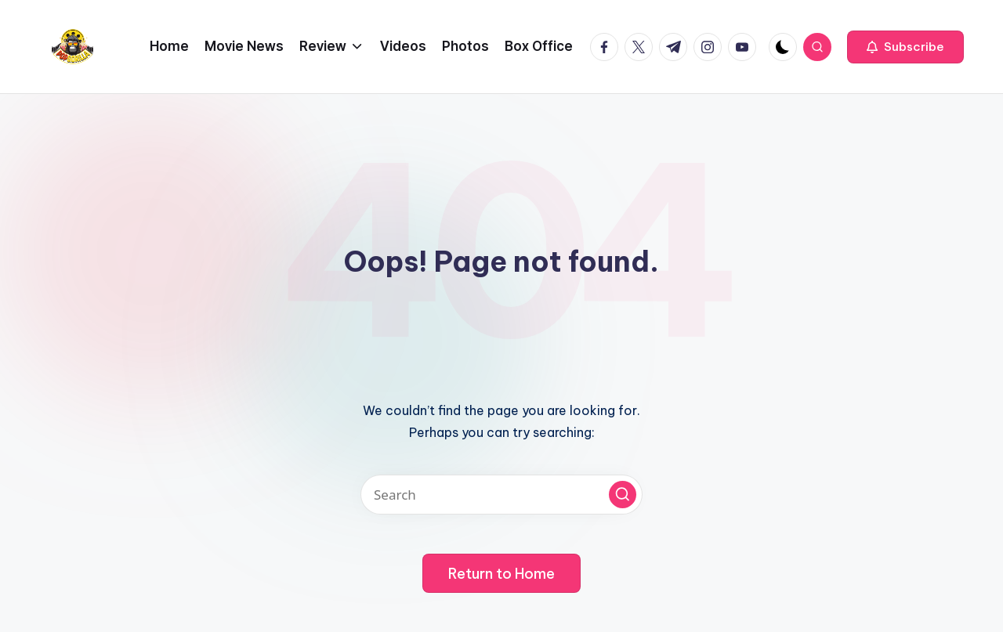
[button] (905, 47)
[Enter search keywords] (501, 495)
